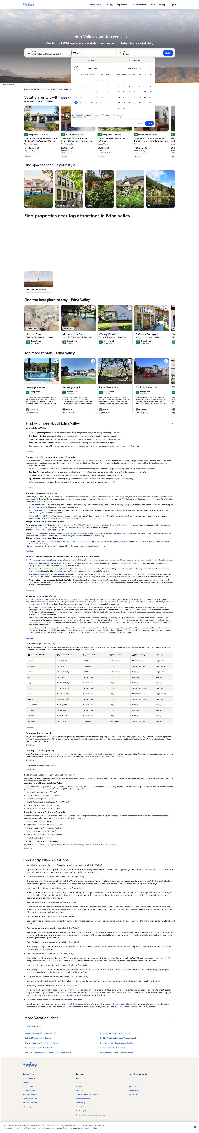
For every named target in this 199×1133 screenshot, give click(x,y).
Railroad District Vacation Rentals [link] (38, 1038)
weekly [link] (100, 1004)
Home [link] (26, 89)
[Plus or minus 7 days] (117, 116)
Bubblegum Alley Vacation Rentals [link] (38, 1048)
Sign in (173, 4)
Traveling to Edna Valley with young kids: (47, 569)
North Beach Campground (112, 541)
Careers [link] (78, 1082)
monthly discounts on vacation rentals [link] (121, 1004)
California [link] (67, 89)
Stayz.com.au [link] (133, 1095)
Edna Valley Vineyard (82, 525)
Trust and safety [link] (28, 1086)
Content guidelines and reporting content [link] (90, 1115)
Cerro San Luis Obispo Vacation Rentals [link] (115, 1033)
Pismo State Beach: (37, 510)
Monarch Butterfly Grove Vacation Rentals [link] (42, 1043)
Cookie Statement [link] (82, 1107)
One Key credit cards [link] (30, 1099)
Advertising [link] (27, 1107)
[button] (91, 80)
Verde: (32, 628)
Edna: (31, 617)
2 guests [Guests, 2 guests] (126, 54)
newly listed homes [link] (75, 1004)
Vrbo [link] (130, 1078)
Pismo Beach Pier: (37, 505)
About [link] (78, 1078)
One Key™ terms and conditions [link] (87, 1095)
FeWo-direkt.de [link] (133, 1086)
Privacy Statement (71, 1128)
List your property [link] (29, 1078)
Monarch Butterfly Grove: (41, 516)
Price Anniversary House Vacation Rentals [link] (116, 1052)
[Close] (195, 1127)
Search (168, 53)
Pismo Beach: (35, 607)
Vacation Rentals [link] (36, 89)
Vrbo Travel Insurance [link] (30, 1103)
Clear (139, 123)
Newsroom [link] (79, 1090)
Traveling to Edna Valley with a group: (46, 563)
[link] (56, 308)
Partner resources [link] (29, 1090)
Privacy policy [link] (80, 1103)
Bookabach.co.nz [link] (134, 1090)
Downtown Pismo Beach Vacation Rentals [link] (116, 1043)
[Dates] (93, 53)
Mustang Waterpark (128, 533)
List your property (139, 4)
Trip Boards (122, 4)
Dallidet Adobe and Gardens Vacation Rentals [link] (118, 1038)
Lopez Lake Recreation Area (76, 533)
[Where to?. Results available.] (48, 53)
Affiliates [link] (79, 1086)
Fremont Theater (49, 541)
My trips (162, 4)
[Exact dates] (77, 116)
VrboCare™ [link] (26, 1082)
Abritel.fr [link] (131, 1082)
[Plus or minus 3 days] (107, 116)
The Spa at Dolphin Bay (119, 525)
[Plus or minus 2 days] (97, 116)
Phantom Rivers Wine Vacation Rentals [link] (40, 1033)
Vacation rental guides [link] (30, 1095)
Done (149, 123)
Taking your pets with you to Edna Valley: (47, 574)
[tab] (92, 60)
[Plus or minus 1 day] (88, 116)
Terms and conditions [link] (83, 1099)
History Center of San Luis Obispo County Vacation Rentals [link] (48, 1052)
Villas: (31, 482)
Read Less (30, 452)
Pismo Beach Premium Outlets (75, 541)
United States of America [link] (53, 89)
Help (153, 4)
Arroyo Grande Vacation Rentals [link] (113, 1048)
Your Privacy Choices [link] (83, 1111)
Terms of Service (89, 1128)
